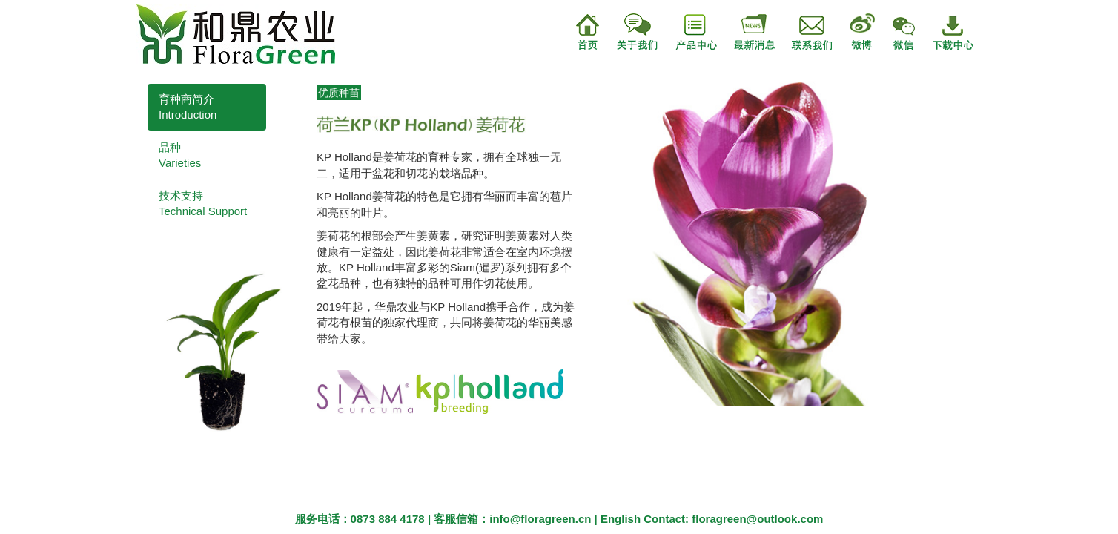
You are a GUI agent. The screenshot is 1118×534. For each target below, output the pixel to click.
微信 (912, 31)
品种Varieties (180, 155)
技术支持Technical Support (203, 203)
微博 (864, 31)
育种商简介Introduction (187, 107)
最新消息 (746, 31)
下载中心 (963, 31)
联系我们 (806, 31)
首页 (588, 31)
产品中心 (687, 31)
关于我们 (629, 31)
